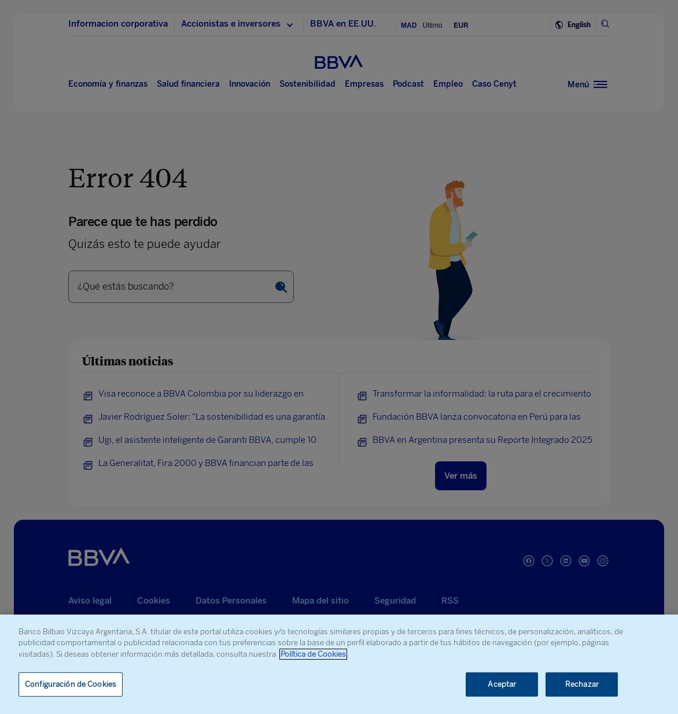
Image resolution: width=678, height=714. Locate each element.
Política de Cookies (313, 654)
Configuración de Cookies (70, 684)
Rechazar (582, 684)
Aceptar (502, 684)
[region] (339, 664)
